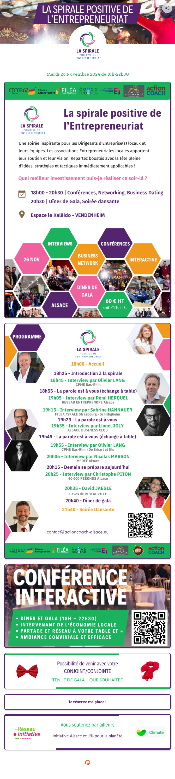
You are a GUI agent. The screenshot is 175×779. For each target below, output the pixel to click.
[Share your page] (167, 8)
